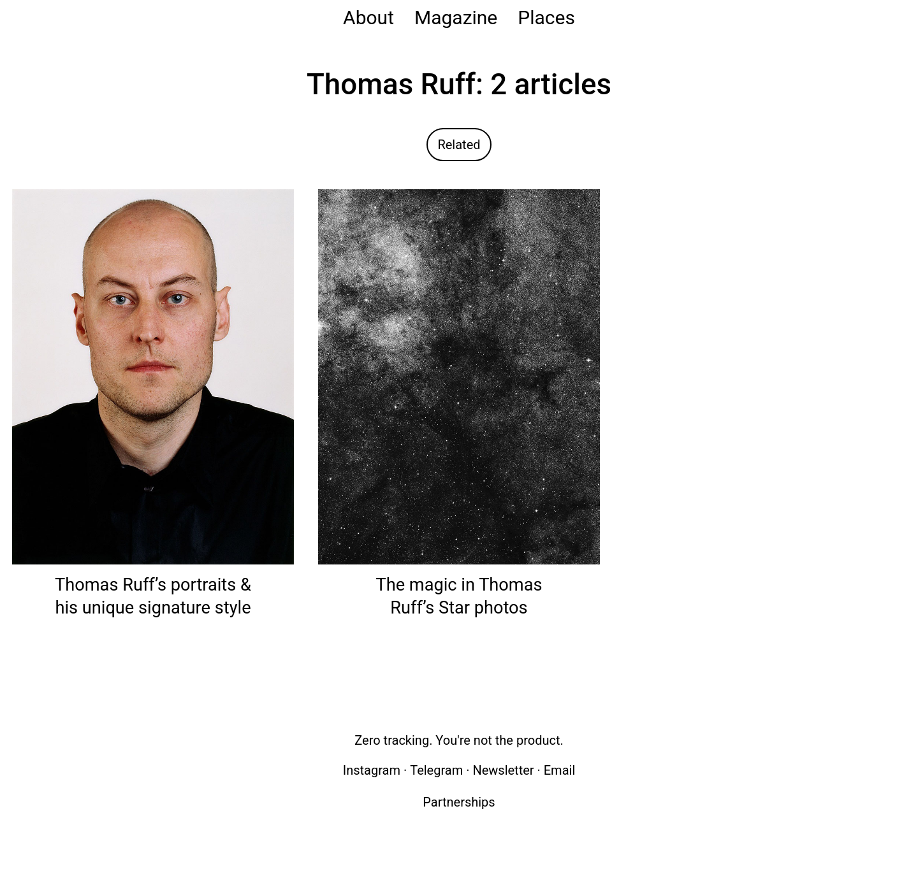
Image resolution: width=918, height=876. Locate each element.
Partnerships (459, 802)
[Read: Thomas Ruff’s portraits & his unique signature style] (153, 376)
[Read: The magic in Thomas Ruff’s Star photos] (459, 376)
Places (546, 17)
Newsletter (503, 770)
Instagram (371, 770)
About (368, 17)
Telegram (436, 770)
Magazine (455, 17)
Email (560, 770)
